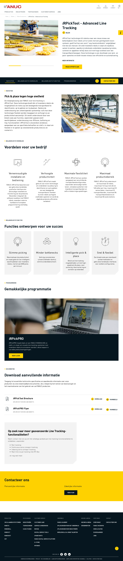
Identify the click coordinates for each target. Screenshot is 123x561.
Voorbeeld (106, 408)
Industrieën (26, 12)
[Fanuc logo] (22, 6)
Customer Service (54, 12)
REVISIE (40, 526)
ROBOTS (13, 525)
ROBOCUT (13, 532)
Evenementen (83, 525)
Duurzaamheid (94, 532)
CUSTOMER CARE (43, 520)
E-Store (40, 542)
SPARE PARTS (42, 533)
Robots (19, 16)
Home (13, 16)
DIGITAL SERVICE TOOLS (45, 530)
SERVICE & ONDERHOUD (44, 523)
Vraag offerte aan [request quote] (72, 69)
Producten (15, 12)
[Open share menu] (63, 32)
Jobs (65, 12)
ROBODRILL (14, 529)
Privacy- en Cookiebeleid (43, 559)
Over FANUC (93, 520)
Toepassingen (39, 12)
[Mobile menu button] (5, 6)
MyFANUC (103, 7)
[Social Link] (62, 554)
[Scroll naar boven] (110, 548)
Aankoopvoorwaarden (58, 559)
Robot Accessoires (29, 16)
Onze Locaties (94, 529)
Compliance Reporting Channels (75, 559)
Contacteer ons (103, 81)
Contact (111, 7)
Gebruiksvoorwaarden (28, 559)
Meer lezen (28, 365)
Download (91, 408)
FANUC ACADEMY (63, 520)
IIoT (12, 539)
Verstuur (70, 501)
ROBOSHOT (14, 535)
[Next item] (58, 37)
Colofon (89, 559)
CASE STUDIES (31, 526)
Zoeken (97, 7)
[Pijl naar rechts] (91, 81)
